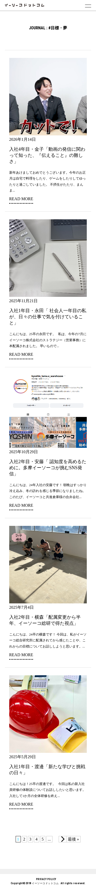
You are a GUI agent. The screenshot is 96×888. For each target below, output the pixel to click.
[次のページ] (64, 839)
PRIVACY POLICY (46, 879)
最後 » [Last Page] (73, 839)
